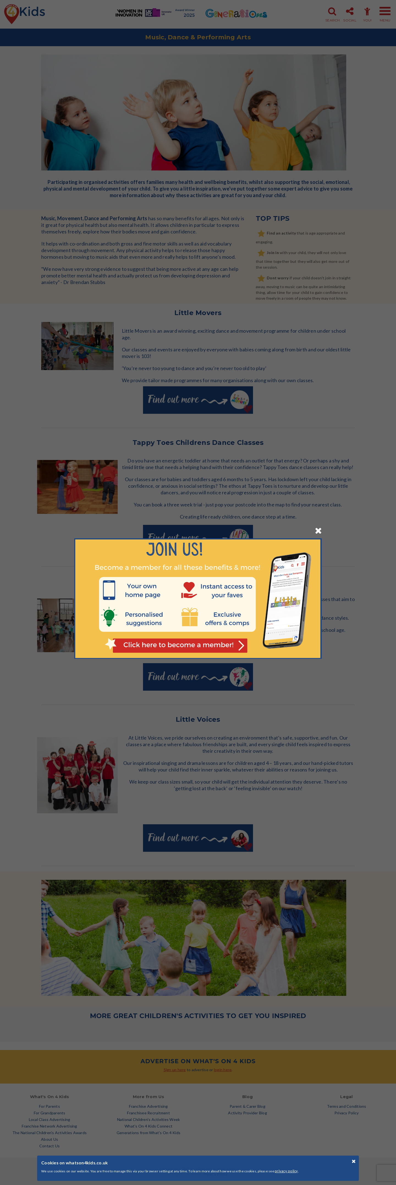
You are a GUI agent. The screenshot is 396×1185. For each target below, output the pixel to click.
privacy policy (286, 1171)
